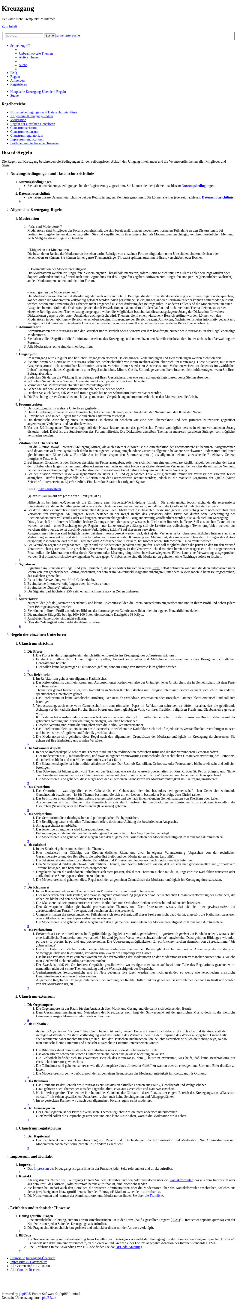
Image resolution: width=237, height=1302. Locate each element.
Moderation (18, 120)
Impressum (41, 1169)
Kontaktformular (181, 1181)
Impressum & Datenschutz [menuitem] (28, 1262)
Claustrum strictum (23, 128)
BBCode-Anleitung (129, 1247)
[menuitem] (36, 53)
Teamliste (156, 1196)
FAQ (176, 1220)
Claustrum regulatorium (26, 135)
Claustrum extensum (24, 131)
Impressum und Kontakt (27, 139)
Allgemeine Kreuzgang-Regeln (31, 116)
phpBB (23, 1294)
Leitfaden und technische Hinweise (34, 143)
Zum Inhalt (9, 26)
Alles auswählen (49, 489)
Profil (156, 569)
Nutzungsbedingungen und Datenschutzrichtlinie (43, 112)
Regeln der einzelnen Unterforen (32, 124)
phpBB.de (49, 1298)
